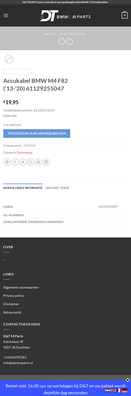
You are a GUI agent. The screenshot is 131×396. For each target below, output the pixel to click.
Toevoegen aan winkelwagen (37, 133)
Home (50, 34)
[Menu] (5, 15)
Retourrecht (12, 312)
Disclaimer (11, 304)
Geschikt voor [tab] (57, 188)
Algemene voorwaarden (21, 287)
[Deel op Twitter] (22, 162)
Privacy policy (13, 295)
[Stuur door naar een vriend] (30, 162)
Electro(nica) (73, 34)
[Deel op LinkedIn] (46, 162)
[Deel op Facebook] (15, 162)
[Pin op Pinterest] (38, 162)
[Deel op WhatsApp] (7, 162)
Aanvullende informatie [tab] (23, 188)
